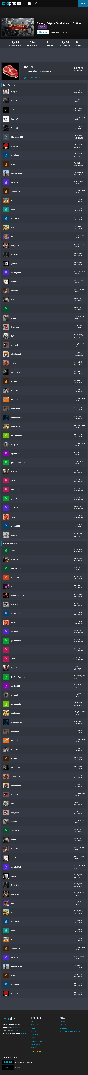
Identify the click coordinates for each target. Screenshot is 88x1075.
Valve (23, 1034)
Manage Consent (38, 1041)
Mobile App (35, 1025)
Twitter (63, 1025)
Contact (34, 1035)
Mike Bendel (15, 1027)
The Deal (29, 67)
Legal (33, 1038)
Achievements (42, 32)
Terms (33, 1048)
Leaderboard (56, 32)
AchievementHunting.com (70, 1031)
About (33, 1031)
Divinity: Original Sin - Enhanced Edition (59, 23)
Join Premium (36, 1051)
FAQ (32, 1021)
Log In (82, 3)
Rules (33, 1028)
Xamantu (14, 1031)
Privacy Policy (36, 1044)
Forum (64, 32)
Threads (63, 1021)
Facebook (63, 1028)
